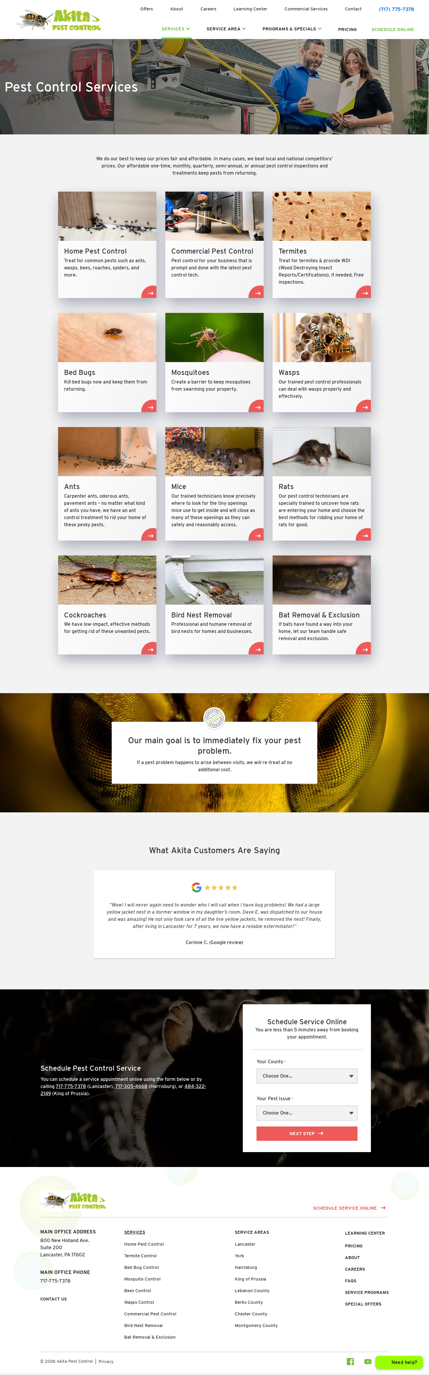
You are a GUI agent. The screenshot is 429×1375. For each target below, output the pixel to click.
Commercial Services (306, 9)
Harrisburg (246, 1269)
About (176, 9)
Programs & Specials (289, 29)
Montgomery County (256, 1327)
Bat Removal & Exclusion (150, 1339)
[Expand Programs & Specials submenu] (319, 29)
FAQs (350, 1282)
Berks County (249, 1304)
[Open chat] (399, 1362)
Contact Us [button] (53, 1300)
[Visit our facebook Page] (350, 1364)
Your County (271, 1064)
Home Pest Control (144, 1246)
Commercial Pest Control (150, 1315)
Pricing (347, 30)
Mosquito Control (142, 1281)
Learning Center (250, 9)
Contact (353, 9)
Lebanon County (252, 1292)
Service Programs (367, 1294)
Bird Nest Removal (143, 1327)
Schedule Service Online (345, 1210)
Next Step (302, 1135)
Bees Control (137, 1292)
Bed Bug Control (141, 1269)
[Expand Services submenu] (188, 29)
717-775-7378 (71, 1088)
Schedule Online (393, 30)
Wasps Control (139, 1304)
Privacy (106, 1363)
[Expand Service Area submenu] (244, 29)
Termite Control (140, 1257)
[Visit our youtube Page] (368, 1364)
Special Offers (363, 1305)
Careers (208, 9)
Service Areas (252, 1234)
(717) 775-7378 (396, 10)
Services (172, 29)
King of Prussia (250, 1281)
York (239, 1257)
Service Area (223, 29)
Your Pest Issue (275, 1101)
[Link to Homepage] (58, 32)
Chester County (251, 1315)
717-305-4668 (131, 1088)
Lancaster (245, 1246)
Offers (146, 9)
